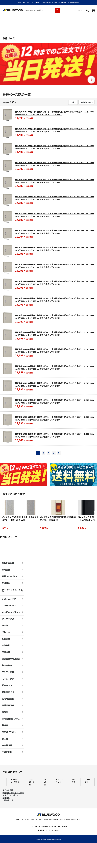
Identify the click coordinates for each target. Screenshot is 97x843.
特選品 (5, 725)
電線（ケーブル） (10, 576)
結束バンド (7, 685)
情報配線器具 (8, 563)
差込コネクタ (8, 692)
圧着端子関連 (8, 705)
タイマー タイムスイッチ (12, 591)
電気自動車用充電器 (11, 659)
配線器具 (6, 639)
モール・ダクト (9, 679)
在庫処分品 (7, 745)
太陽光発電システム (11, 719)
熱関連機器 (7, 665)
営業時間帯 (87, 781)
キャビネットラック (11, 612)
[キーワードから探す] (57, 10)
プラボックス (8, 619)
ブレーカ (6, 632)
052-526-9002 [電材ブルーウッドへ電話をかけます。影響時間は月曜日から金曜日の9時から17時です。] (41, 826)
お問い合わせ (8, 800)
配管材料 (6, 645)
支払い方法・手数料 (15, 781)
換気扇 (5, 712)
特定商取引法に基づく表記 (13, 793)
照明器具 (6, 570)
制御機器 (6, 583)
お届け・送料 (31, 782)
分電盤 (5, 625)
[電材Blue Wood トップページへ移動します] (13, 10)
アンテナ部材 (8, 672)
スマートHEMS (9, 605)
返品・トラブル (59, 781)
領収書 (45, 782)
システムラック (9, 599)
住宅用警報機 (8, 699)
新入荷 (5, 738)
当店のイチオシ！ (10, 732)
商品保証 (73, 781)
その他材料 (7, 752)
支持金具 (6, 652)
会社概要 (6, 798)
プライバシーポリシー (11, 795)
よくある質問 (8, 790)
